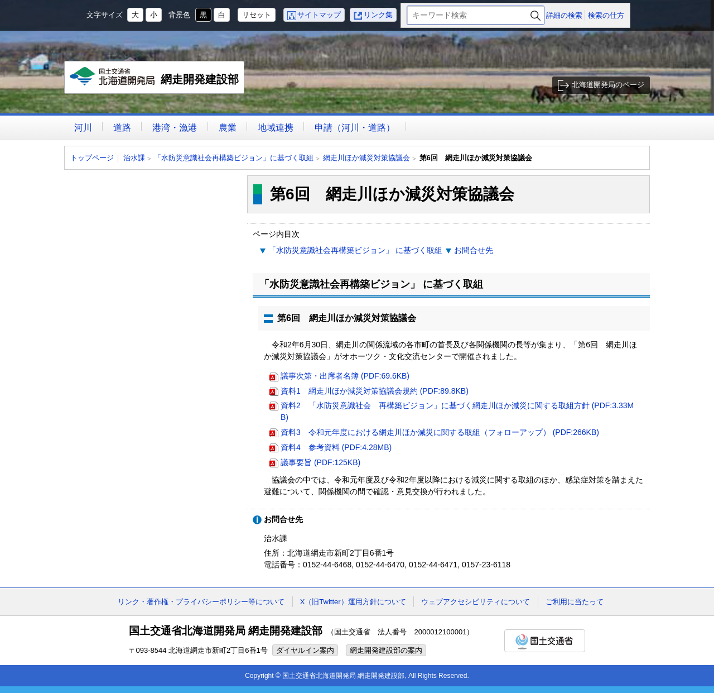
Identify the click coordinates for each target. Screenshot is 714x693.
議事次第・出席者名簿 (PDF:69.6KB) (345, 375)
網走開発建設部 (154, 80)
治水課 (134, 158)
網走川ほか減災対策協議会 (366, 158)
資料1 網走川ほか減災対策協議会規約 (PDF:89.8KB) (375, 390)
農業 (228, 127)
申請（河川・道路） (355, 127)
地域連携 (275, 127)
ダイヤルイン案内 (305, 650)
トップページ (92, 158)
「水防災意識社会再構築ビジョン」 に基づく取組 (355, 250)
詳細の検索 (564, 15)
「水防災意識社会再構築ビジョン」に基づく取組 (233, 158)
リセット (256, 15)
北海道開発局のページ (608, 84)
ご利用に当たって (575, 602)
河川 (83, 127)
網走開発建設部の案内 (386, 650)
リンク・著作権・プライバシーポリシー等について (201, 602)
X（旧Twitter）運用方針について (353, 602)
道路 (122, 127)
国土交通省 (544, 640)
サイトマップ (319, 15)
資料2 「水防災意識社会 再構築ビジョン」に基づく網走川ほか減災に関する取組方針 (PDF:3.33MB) (457, 411)
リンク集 (378, 15)
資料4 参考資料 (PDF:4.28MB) (336, 447)
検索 (535, 15)
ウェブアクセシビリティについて (475, 602)
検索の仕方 (606, 15)
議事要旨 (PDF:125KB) (320, 462)
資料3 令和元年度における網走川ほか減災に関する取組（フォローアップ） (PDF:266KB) (440, 432)
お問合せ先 (473, 250)
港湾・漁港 (174, 127)
